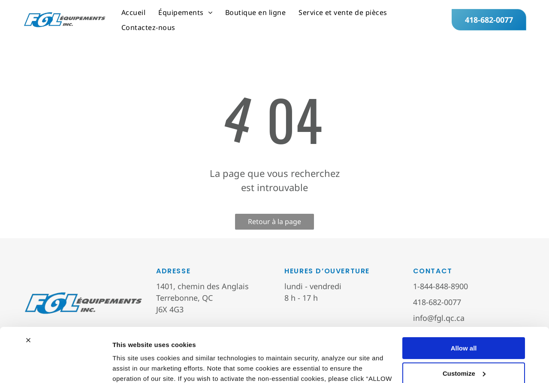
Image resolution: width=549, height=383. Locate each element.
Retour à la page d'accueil (274, 223)
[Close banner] (28, 294)
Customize (464, 326)
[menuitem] (133, 12)
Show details (132, 366)
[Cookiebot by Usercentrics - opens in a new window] (55, 366)
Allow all (464, 301)
